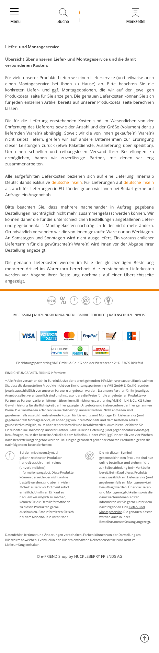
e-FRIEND (49, 556)
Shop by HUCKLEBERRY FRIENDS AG (90, 556)
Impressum (22, 315)
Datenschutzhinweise (127, 315)
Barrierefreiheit (92, 315)
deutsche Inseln (67, 182)
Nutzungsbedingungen (54, 315)
